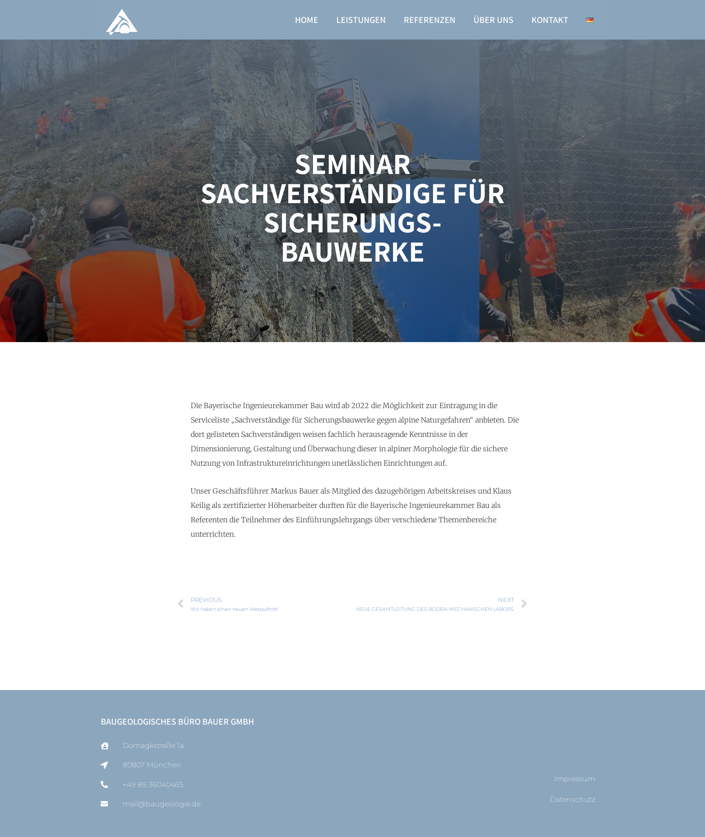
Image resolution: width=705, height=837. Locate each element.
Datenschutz (572, 799)
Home (306, 20)
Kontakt (549, 20)
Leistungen (361, 20)
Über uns (493, 20)
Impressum (574, 779)
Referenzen (429, 20)
